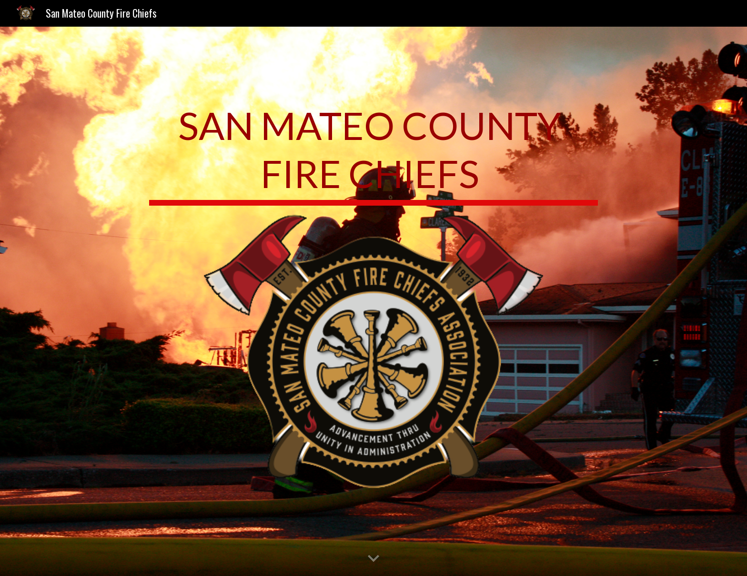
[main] (373, 152)
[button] (373, 558)
